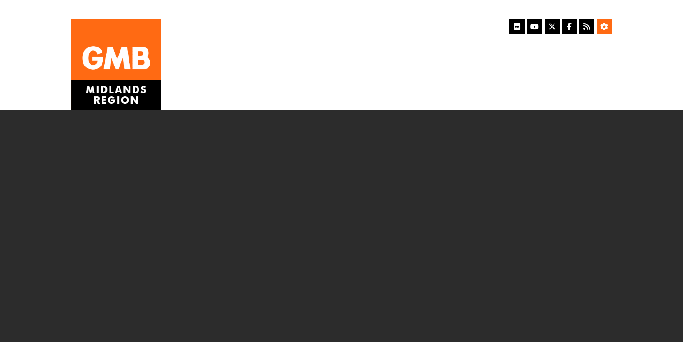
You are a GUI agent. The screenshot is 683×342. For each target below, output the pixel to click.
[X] (552, 26)
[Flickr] (517, 26)
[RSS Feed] (586, 26)
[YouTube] (534, 26)
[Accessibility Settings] (604, 26)
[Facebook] (569, 26)
